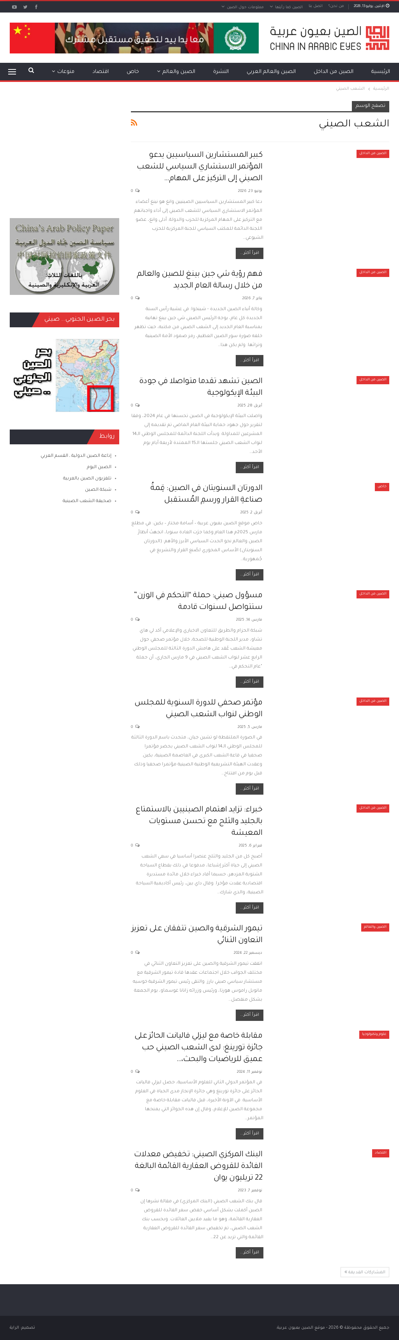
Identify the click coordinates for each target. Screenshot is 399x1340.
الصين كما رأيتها (289, 7)
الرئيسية (380, 72)
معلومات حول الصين (245, 7)
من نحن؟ (336, 6)
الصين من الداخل (333, 72)
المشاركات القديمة (364, 1272)
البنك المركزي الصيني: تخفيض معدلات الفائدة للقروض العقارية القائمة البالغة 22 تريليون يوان (198, 1167)
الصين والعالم (178, 72)
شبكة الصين (98, 490)
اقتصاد (100, 72)
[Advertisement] (64, 150)
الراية (14, 1328)
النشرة (221, 72)
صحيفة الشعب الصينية (87, 501)
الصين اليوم (99, 467)
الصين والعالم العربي (271, 72)
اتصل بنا (316, 6)
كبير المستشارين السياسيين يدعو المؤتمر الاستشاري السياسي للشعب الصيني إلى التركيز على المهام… (199, 167)
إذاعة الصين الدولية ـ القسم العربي (76, 456)
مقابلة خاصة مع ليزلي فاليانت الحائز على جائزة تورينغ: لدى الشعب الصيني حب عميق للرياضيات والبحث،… (198, 1048)
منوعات (65, 72)
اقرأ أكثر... (249, 253)
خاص (133, 72)
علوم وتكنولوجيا (374, 1035)
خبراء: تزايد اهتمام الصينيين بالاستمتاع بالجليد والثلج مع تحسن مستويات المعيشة (199, 822)
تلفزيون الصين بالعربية (87, 478)
